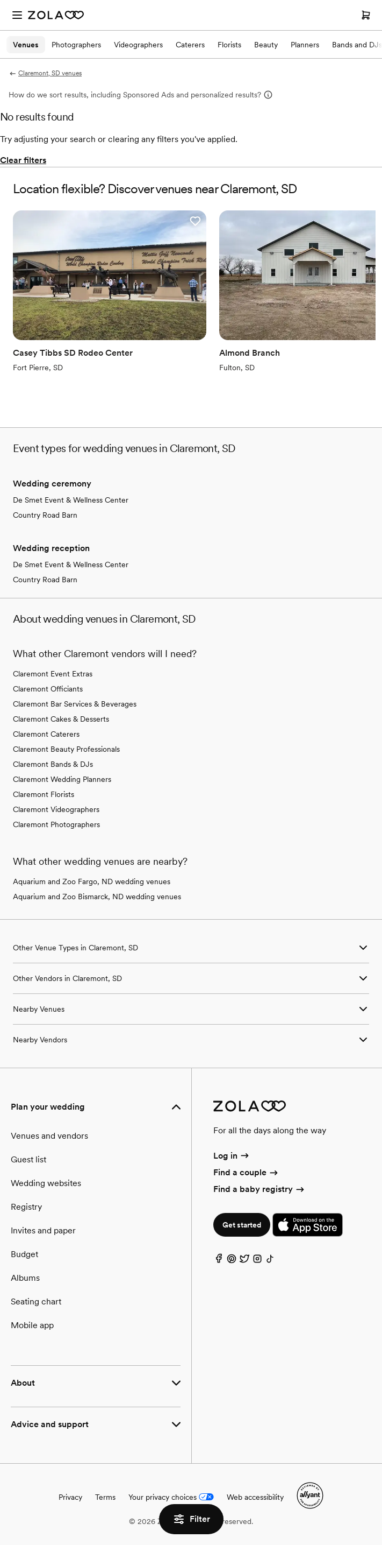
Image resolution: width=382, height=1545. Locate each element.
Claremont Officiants (48, 689)
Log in (231, 1156)
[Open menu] (17, 15)
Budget (24, 1254)
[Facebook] (218, 1261)
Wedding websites (46, 1183)
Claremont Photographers (56, 824)
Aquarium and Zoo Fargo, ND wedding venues (91, 881)
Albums (25, 1278)
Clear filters (23, 160)
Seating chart (36, 1301)
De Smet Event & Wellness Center (70, 500)
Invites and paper (43, 1230)
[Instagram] (257, 1261)
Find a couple (246, 1172)
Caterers (190, 44)
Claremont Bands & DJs (53, 764)
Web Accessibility (0, 0)
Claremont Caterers (46, 734)
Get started (241, 1225)
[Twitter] (244, 1261)
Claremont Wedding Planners (62, 779)
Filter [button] (191, 1519)
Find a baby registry (259, 1189)
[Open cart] (366, 15)
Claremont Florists (43, 794)
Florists (229, 44)
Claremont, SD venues (45, 73)
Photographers (76, 44)
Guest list (28, 1159)
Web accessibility (255, 1497)
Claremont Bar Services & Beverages (74, 704)
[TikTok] (270, 1261)
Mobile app (32, 1325)
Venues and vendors (49, 1136)
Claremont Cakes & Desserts (61, 719)
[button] (195, 221)
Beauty (266, 44)
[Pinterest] (231, 1261)
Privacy (70, 1497)
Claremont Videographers (56, 809)
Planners (305, 44)
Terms (105, 1497)
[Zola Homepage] (56, 15)
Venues (26, 44)
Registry (26, 1207)
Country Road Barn (45, 515)
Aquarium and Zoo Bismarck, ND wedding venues (97, 896)
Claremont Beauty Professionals (66, 749)
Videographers (138, 44)
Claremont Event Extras (52, 673)
